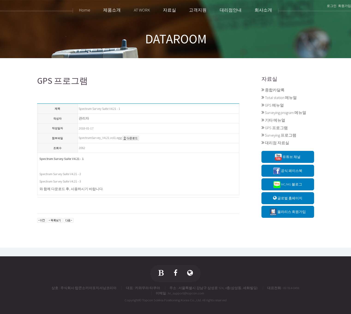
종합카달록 (275, 90)
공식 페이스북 (287, 170)
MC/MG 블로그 (287, 184)
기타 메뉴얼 (275, 120)
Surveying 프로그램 (280, 135)
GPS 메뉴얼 (274, 105)
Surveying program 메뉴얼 (285, 112)
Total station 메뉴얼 (281, 97)
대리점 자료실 (277, 142)
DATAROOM (176, 38)
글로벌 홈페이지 (287, 198)
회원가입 (344, 6)
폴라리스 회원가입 (288, 212)
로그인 (331, 6)
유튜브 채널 (287, 157)
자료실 (269, 78)
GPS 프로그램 (276, 127)
